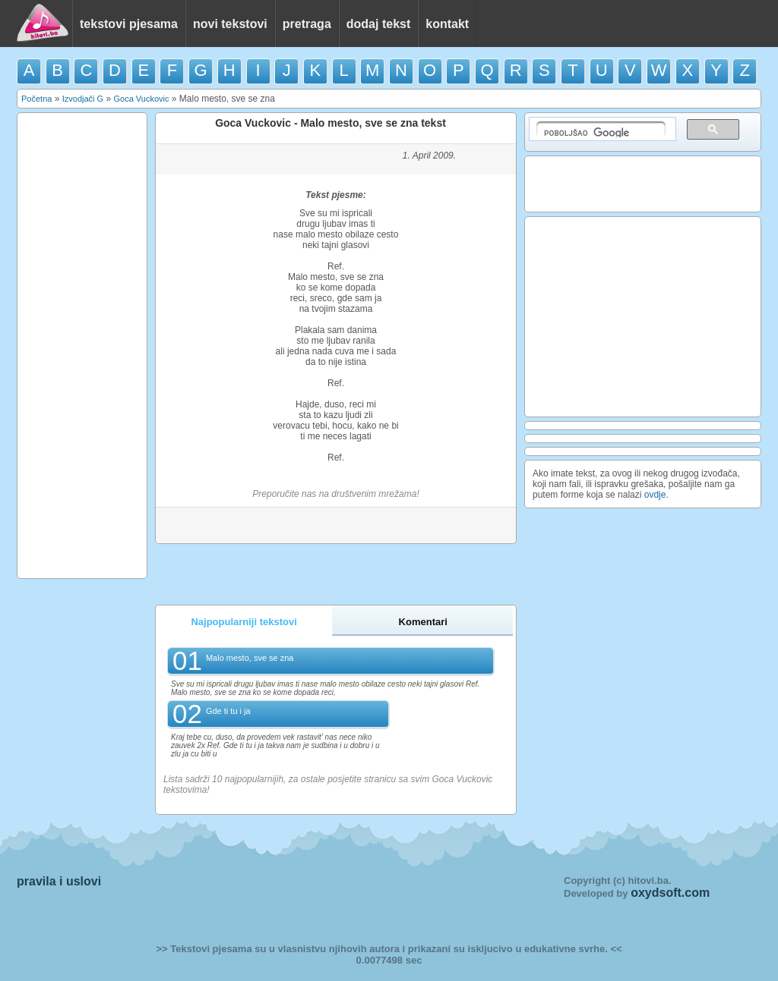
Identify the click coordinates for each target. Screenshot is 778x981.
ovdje (655, 494)
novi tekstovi (230, 23)
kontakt (447, 23)
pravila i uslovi (59, 881)
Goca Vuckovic (141, 98)
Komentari (423, 621)
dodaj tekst (378, 23)
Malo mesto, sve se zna (250, 657)
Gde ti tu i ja (228, 710)
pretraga (307, 23)
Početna (36, 98)
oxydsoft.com (670, 892)
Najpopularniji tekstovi (243, 621)
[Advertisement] (82, 344)
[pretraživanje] (601, 129)
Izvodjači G (82, 98)
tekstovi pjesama (129, 23)
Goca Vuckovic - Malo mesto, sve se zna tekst (330, 123)
